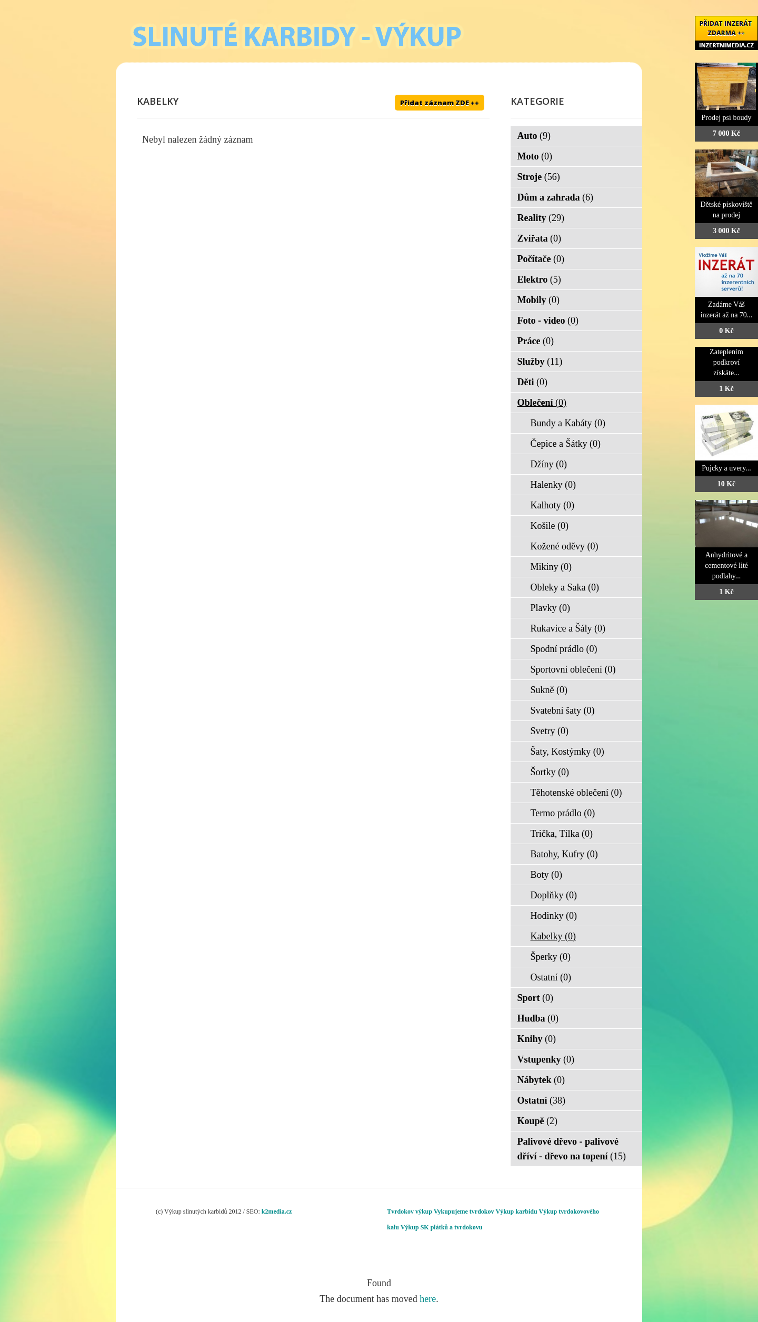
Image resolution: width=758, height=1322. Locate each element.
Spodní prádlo (564, 649)
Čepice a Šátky (566, 443)
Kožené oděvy (565, 546)
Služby (540, 361)
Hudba (538, 1018)
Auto (534, 136)
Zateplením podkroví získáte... (726, 362)
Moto (534, 156)
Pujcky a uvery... (726, 468)
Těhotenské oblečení (576, 792)
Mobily (538, 300)
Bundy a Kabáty (568, 423)
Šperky (551, 957)
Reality (540, 218)
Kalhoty (553, 505)
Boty (547, 874)
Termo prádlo (563, 813)
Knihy (536, 1039)
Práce (535, 341)
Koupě (537, 1121)
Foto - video (548, 320)
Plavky (551, 608)
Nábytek (541, 1080)
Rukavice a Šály (568, 628)
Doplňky (554, 895)
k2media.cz (277, 1211)
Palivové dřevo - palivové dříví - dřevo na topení (571, 1148)
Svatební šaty (563, 710)
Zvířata (539, 238)
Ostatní (551, 977)
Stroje (538, 177)
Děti (532, 382)
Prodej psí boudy (727, 118)
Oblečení (542, 402)
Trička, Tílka (562, 833)
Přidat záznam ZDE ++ (439, 102)
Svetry (550, 731)
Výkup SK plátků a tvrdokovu (441, 1227)
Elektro (539, 279)
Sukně (549, 690)
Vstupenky (546, 1059)
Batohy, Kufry (564, 854)
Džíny (549, 464)
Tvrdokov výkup (409, 1211)
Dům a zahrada (555, 197)
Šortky (550, 772)
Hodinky (554, 915)
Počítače (540, 259)
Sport (535, 998)
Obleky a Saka (565, 587)
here (428, 1299)
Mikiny (551, 567)
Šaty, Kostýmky (567, 751)
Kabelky (553, 936)
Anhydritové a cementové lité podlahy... (726, 565)
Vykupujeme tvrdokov (464, 1211)
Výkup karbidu (516, 1211)
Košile (550, 525)
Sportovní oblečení (573, 669)
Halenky (553, 484)
